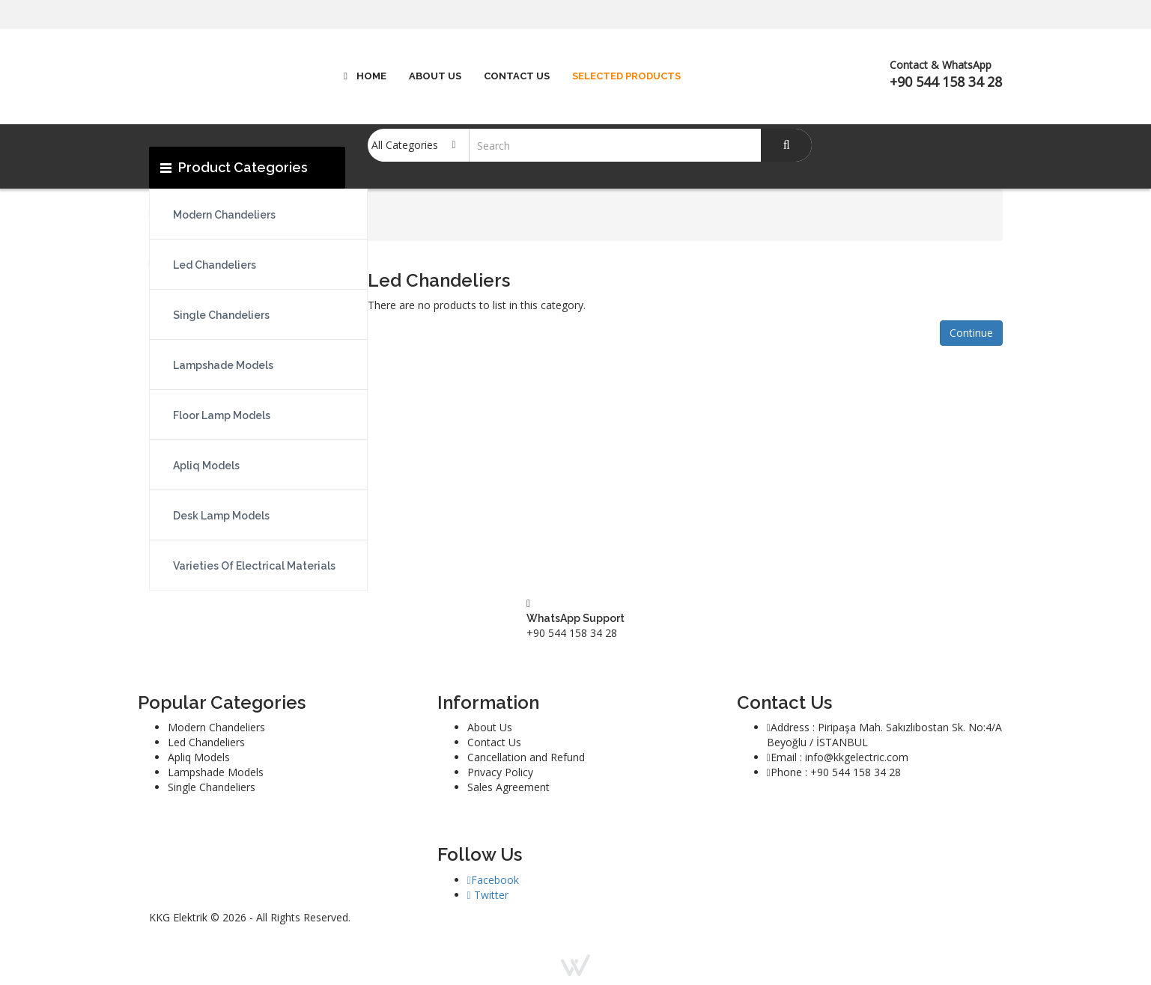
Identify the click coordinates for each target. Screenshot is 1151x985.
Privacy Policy (500, 772)
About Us (489, 727)
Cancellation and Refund (526, 757)
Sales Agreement (508, 787)
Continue (971, 333)
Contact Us (494, 742)
